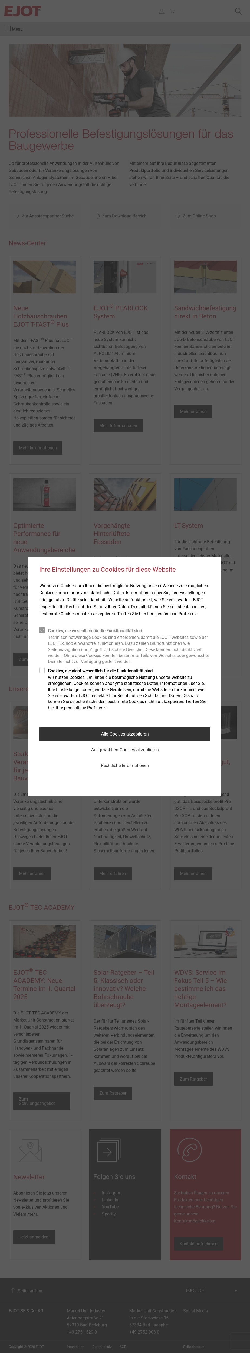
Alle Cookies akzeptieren (125, 734)
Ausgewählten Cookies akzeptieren (125, 749)
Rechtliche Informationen (125, 765)
